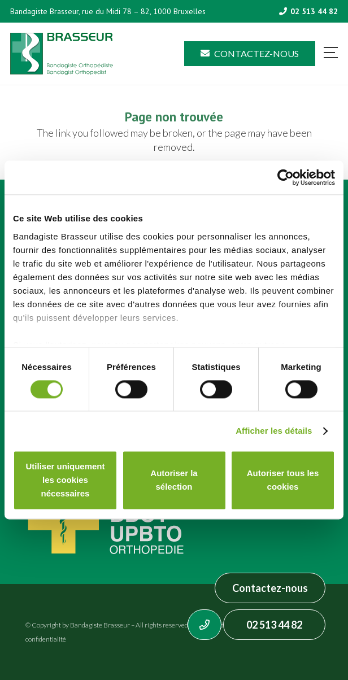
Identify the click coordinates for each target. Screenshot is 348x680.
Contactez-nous (270, 588)
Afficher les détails (274, 430)
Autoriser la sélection (173, 480)
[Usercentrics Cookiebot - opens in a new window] (285, 177)
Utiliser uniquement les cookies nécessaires (65, 480)
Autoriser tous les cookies (283, 480)
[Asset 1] (61, 54)
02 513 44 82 (274, 624)
